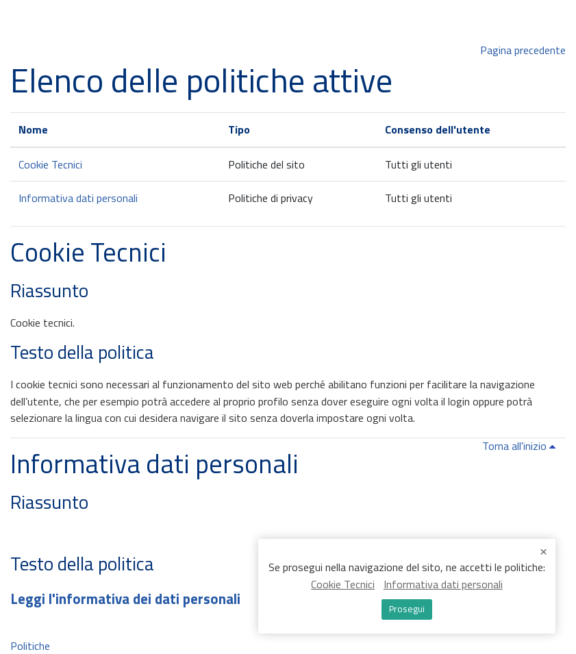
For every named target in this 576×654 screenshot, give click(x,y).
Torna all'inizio (521, 446)
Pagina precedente (523, 50)
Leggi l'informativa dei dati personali (125, 598)
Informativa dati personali (78, 198)
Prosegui (407, 609)
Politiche (30, 646)
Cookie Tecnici (50, 164)
